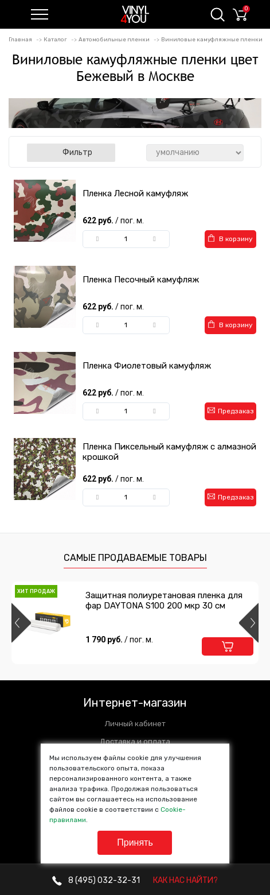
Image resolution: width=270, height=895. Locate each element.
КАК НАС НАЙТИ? (185, 880)
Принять (135, 842)
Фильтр (71, 152)
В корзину (230, 238)
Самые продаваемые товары (135, 557)
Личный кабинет (135, 723)
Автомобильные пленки (114, 39)
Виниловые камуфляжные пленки (212, 39)
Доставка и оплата (135, 741)
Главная (20, 39)
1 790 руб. (119, 639)
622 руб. (114, 220)
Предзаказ (231, 410)
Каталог (55, 39)
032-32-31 (96, 880)
